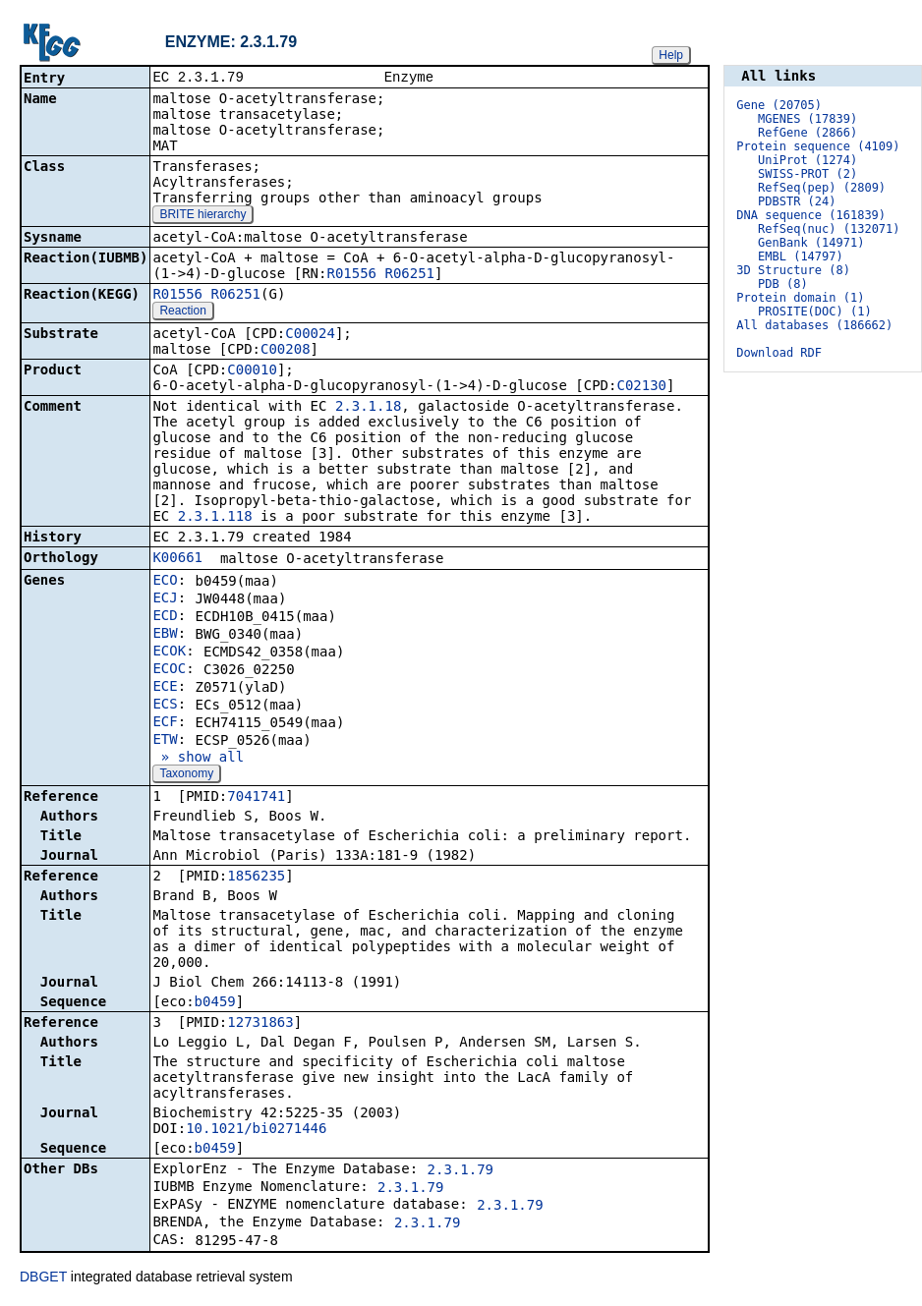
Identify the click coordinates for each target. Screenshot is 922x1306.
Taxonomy (186, 775)
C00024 (310, 335)
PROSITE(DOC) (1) (815, 311)
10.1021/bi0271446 (256, 1130)
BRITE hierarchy (202, 216)
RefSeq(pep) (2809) (822, 188)
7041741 (256, 798)
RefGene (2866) (807, 133)
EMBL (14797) (800, 256)
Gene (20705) (779, 105)
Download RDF (779, 353)
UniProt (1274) (807, 160)
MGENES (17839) (807, 119)
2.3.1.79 (460, 1171)
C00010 (252, 371)
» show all (198, 759)
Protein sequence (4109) (817, 146)
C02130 (641, 387)
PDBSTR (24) (797, 201)
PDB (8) (783, 284)
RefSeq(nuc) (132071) (829, 229)
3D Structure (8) (793, 270)
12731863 (260, 1024)
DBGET (43, 1278)
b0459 (215, 1003)
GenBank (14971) (811, 243)
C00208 (285, 351)
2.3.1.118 (215, 518)
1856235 (256, 877)
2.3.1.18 (368, 408)
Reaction (182, 312)
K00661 (177, 559)
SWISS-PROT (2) (807, 174)
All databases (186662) (814, 325)
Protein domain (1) (800, 298)
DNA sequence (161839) (811, 215)
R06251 (409, 275)
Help (671, 55)
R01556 (351, 275)
